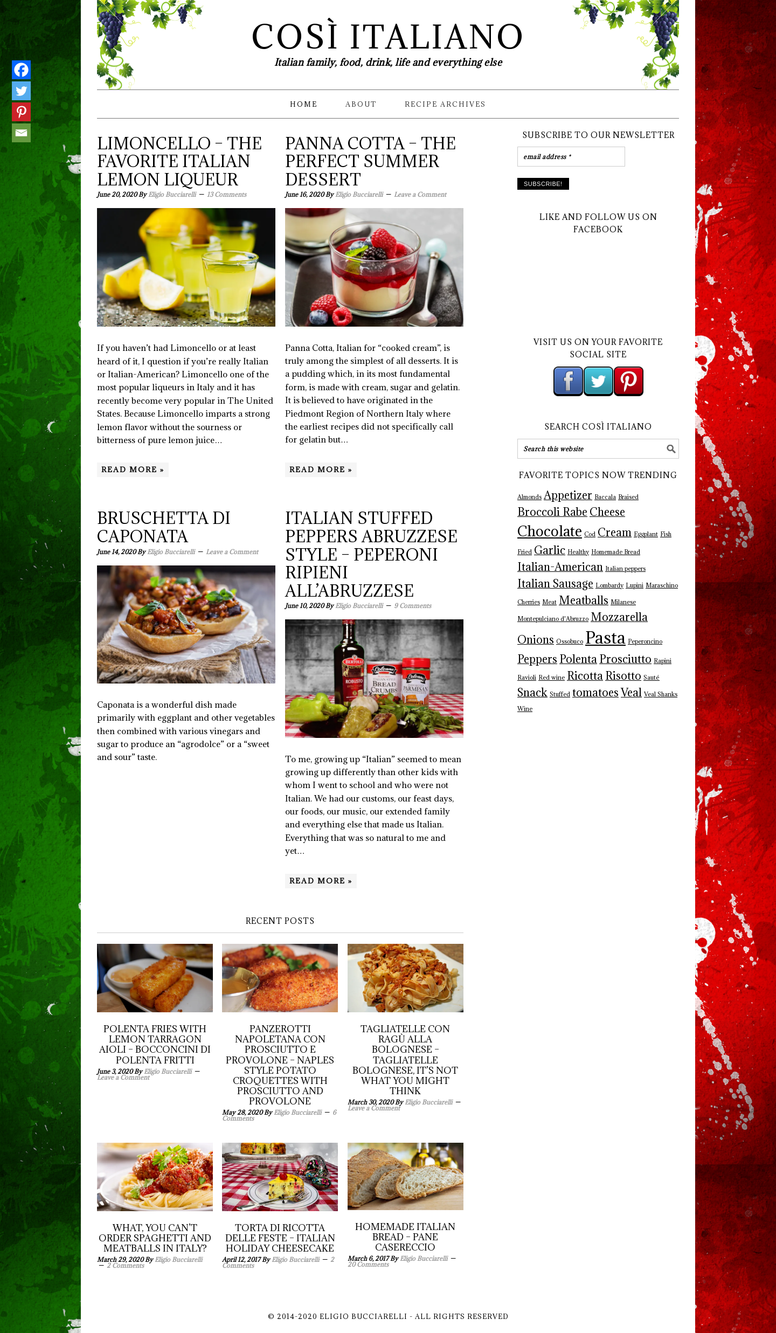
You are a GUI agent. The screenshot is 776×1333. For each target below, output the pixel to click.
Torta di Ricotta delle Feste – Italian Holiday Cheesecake (280, 1238)
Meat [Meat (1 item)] (549, 602)
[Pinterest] (21, 111)
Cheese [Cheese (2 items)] (607, 512)
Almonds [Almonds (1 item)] (529, 497)
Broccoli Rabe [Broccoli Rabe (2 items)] (552, 512)
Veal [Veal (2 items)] (631, 693)
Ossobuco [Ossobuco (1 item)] (569, 641)
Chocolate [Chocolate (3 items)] (549, 531)
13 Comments (226, 194)
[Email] (21, 132)
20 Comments (368, 1264)
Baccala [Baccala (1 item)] (605, 497)
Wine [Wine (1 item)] (524, 709)
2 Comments (125, 1265)
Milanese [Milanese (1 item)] (623, 602)
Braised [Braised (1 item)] (628, 497)
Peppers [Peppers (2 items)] (537, 659)
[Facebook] (21, 69)
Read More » (132, 469)
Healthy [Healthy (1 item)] (578, 552)
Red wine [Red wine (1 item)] (551, 677)
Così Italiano (388, 37)
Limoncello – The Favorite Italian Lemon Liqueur (179, 161)
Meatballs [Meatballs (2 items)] (583, 600)
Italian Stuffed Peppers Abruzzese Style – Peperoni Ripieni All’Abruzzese (371, 554)
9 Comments (412, 606)
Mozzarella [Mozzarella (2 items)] (619, 617)
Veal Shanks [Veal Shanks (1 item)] (660, 694)
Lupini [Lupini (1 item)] (634, 585)
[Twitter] (21, 90)
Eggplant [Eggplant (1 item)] (646, 534)
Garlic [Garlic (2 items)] (549, 550)
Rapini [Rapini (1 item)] (662, 661)
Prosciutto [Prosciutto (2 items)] (625, 659)
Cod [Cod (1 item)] (589, 534)
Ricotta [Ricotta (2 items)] (585, 676)
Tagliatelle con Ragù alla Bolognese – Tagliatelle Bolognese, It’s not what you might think (405, 1060)
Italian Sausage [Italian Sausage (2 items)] (555, 584)
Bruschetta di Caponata (164, 527)
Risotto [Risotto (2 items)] (623, 676)
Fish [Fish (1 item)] (665, 534)
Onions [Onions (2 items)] (535, 640)
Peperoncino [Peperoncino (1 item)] (645, 641)
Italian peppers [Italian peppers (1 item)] (625, 568)
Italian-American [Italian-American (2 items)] (560, 567)
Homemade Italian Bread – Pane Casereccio (405, 1237)
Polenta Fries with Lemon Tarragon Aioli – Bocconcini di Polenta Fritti (155, 1044)
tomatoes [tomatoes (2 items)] (595, 693)
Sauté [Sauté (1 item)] (651, 677)
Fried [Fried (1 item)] (524, 552)
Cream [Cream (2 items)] (615, 533)
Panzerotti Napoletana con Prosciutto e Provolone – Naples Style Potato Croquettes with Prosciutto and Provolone (280, 1065)
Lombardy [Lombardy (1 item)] (609, 585)
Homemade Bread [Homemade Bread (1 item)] (615, 552)
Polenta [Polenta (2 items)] (578, 659)
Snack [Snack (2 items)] (532, 693)
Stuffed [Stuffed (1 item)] (560, 694)
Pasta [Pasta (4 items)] (605, 637)
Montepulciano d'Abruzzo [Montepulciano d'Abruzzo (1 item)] (552, 619)
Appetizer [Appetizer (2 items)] (568, 495)
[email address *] (571, 157)
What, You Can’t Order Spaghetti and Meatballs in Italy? (155, 1238)
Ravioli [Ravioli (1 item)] (526, 677)
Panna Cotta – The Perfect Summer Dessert (370, 161)
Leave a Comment (420, 194)
